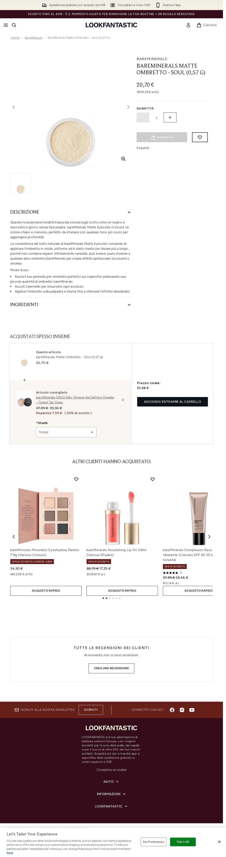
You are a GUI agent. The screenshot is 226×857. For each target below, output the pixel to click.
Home (15, 37)
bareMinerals (33, 37)
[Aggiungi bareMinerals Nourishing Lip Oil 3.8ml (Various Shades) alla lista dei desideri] (153, 479)
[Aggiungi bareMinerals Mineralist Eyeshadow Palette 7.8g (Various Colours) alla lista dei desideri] (76, 479)
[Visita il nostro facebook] (172, 710)
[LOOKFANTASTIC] (111, 806)
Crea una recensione (111, 668)
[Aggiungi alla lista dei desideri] (200, 137)
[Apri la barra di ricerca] (14, 25)
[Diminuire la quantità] (143, 117)
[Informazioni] (111, 794)
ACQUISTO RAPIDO (46, 590)
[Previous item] (13, 536)
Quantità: (145, 108)
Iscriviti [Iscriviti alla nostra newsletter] (91, 710)
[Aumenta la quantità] (170, 117)
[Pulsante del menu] (5, 25)
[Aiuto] (111, 782)
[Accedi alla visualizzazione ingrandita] (123, 159)
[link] (188, 25)
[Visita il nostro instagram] (182, 710)
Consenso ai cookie (111, 770)
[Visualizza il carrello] (207, 25)
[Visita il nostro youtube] (192, 710)
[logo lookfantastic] (111, 25)
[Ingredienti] (71, 304)
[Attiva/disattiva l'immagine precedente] (13, 107)
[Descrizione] (71, 212)
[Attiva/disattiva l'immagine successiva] (128, 107)
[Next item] (209, 536)
